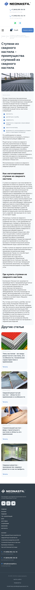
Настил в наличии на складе (9, 547)
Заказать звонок (27, 30)
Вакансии (4, 526)
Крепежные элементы (7, 544)
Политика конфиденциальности (17, 586)
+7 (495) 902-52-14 (17, 16)
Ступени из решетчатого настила (10, 542)
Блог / (7, 37)
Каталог (3, 511)
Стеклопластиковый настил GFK (10, 540)
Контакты (4, 528)
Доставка (4, 521)
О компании (5, 523)
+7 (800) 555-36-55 (17, 9)
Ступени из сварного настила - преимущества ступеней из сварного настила (19, 37)
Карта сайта (17, 579)
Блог (2, 518)
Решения (4, 514)
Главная (3, 509)
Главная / (3, 37)
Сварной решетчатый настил (9, 537)
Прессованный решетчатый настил (11, 535)
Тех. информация (6, 516)
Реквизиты (17, 583)
